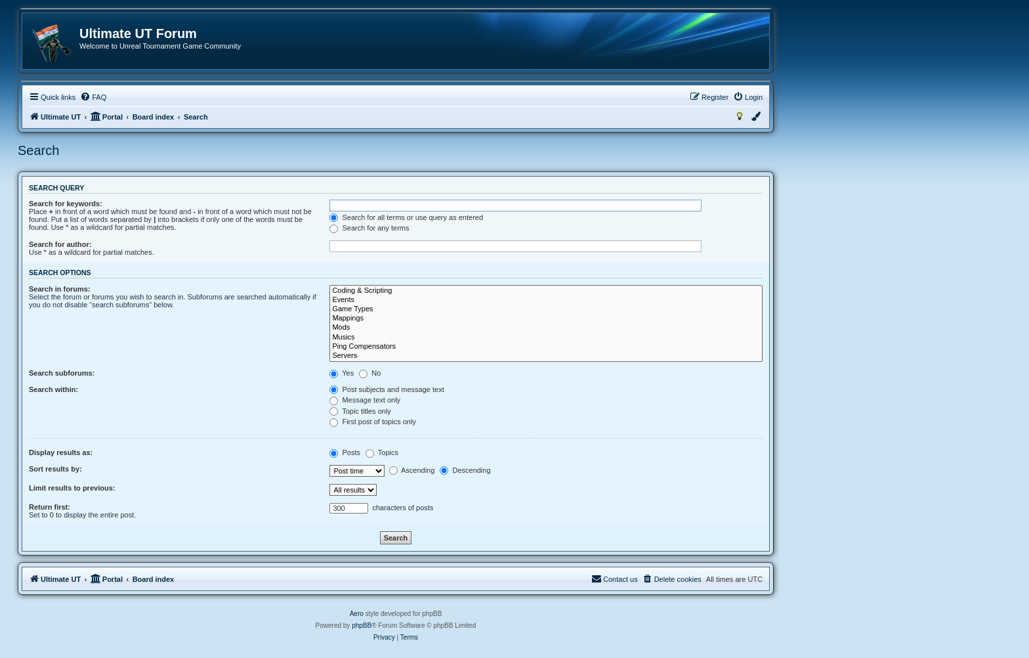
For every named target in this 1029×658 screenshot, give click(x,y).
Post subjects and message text (386, 389)
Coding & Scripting (546, 291)
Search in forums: (60, 289)
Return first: (49, 507)
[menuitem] (93, 97)
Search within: (53, 389)
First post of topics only (372, 422)
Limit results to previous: (72, 488)
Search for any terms (369, 228)
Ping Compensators (546, 346)
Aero (357, 613)
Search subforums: (61, 373)
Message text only (364, 400)
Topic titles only (359, 411)
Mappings (546, 318)
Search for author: (60, 244)
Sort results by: (55, 469)
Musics (546, 337)
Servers (546, 356)
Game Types (546, 309)
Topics (382, 452)
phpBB (361, 625)
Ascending (412, 470)
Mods (546, 327)
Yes (341, 373)
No (370, 373)
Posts (344, 452)
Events (546, 300)
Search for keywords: (65, 204)
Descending (465, 470)
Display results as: (61, 452)
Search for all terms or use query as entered (406, 217)
